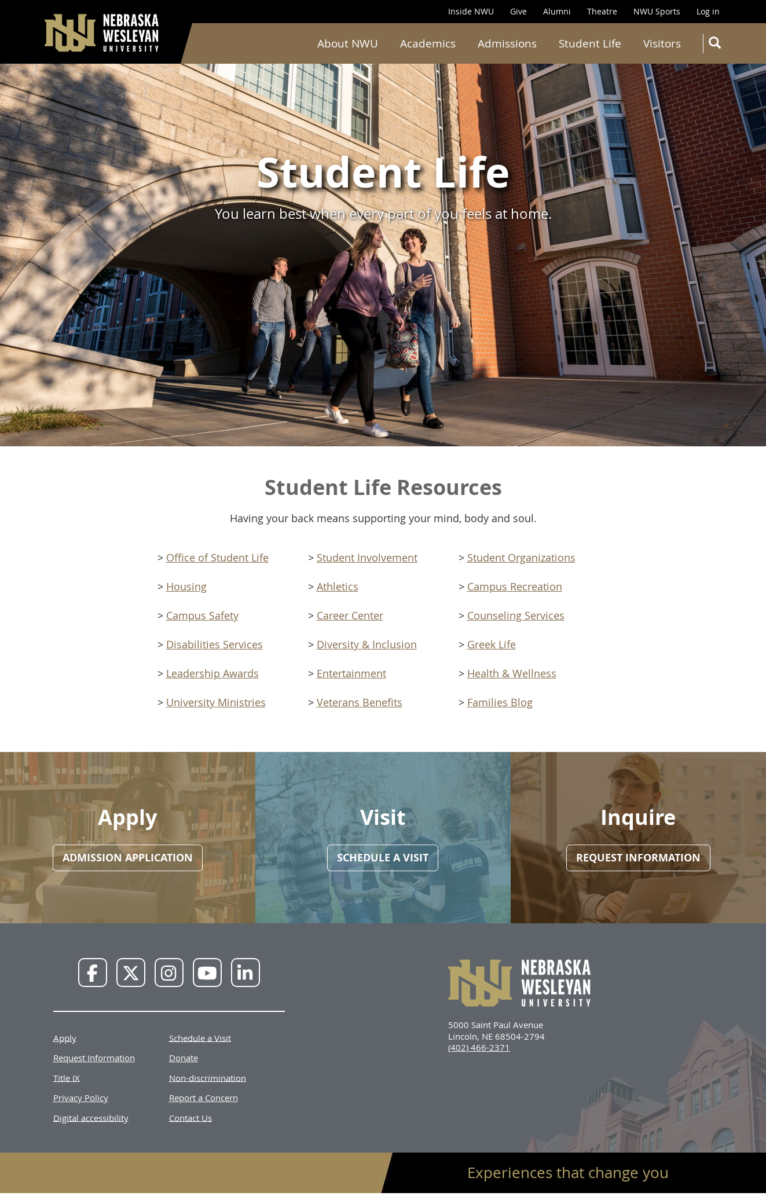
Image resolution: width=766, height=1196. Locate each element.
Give (518, 11)
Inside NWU (471, 11)
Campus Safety (202, 615)
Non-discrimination (207, 1077)
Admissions (507, 43)
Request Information (94, 1057)
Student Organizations (521, 557)
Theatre (602, 11)
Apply (64, 1037)
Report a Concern (203, 1097)
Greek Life (491, 644)
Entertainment (351, 673)
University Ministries (216, 702)
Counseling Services (516, 615)
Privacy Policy (80, 1097)
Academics (428, 43)
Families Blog (500, 702)
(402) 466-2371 (479, 1047)
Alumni (557, 11)
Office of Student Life (217, 557)
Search (717, 44)
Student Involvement (367, 557)
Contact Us (190, 1117)
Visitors (662, 43)
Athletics (337, 586)
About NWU (347, 43)
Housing (186, 586)
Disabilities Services (214, 644)
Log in (708, 11)
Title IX (66, 1077)
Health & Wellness (511, 673)
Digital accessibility (91, 1117)
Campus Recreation (514, 586)
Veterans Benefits (359, 702)
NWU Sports (656, 11)
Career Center (350, 615)
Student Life (590, 43)
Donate (183, 1057)
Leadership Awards (212, 673)
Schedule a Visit (200, 1037)
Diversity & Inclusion (367, 644)
